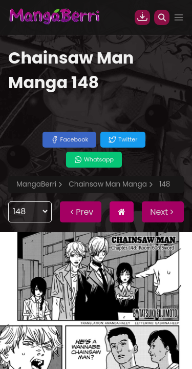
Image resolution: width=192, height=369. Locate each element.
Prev (80, 211)
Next (163, 211)
